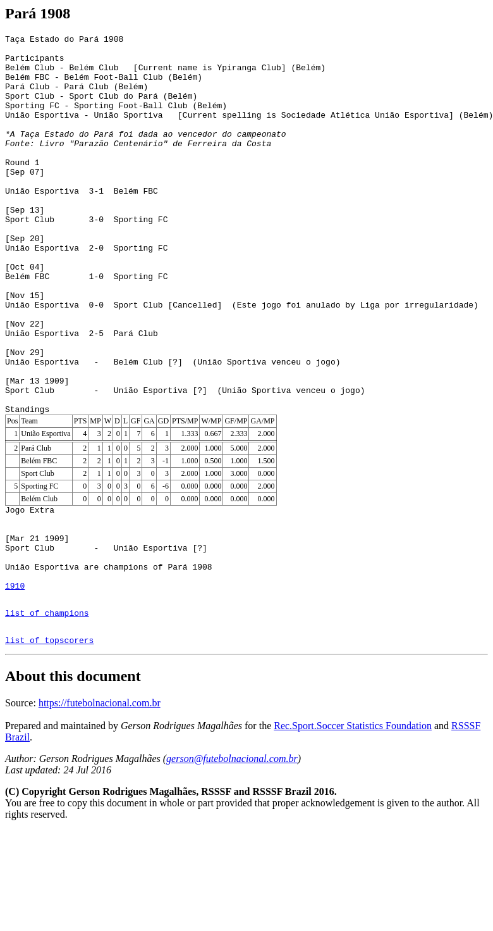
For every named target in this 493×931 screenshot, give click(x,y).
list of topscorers (49, 740)
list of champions (47, 709)
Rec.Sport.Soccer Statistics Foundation (353, 826)
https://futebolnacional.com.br (100, 803)
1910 (15, 678)
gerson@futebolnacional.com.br (232, 859)
